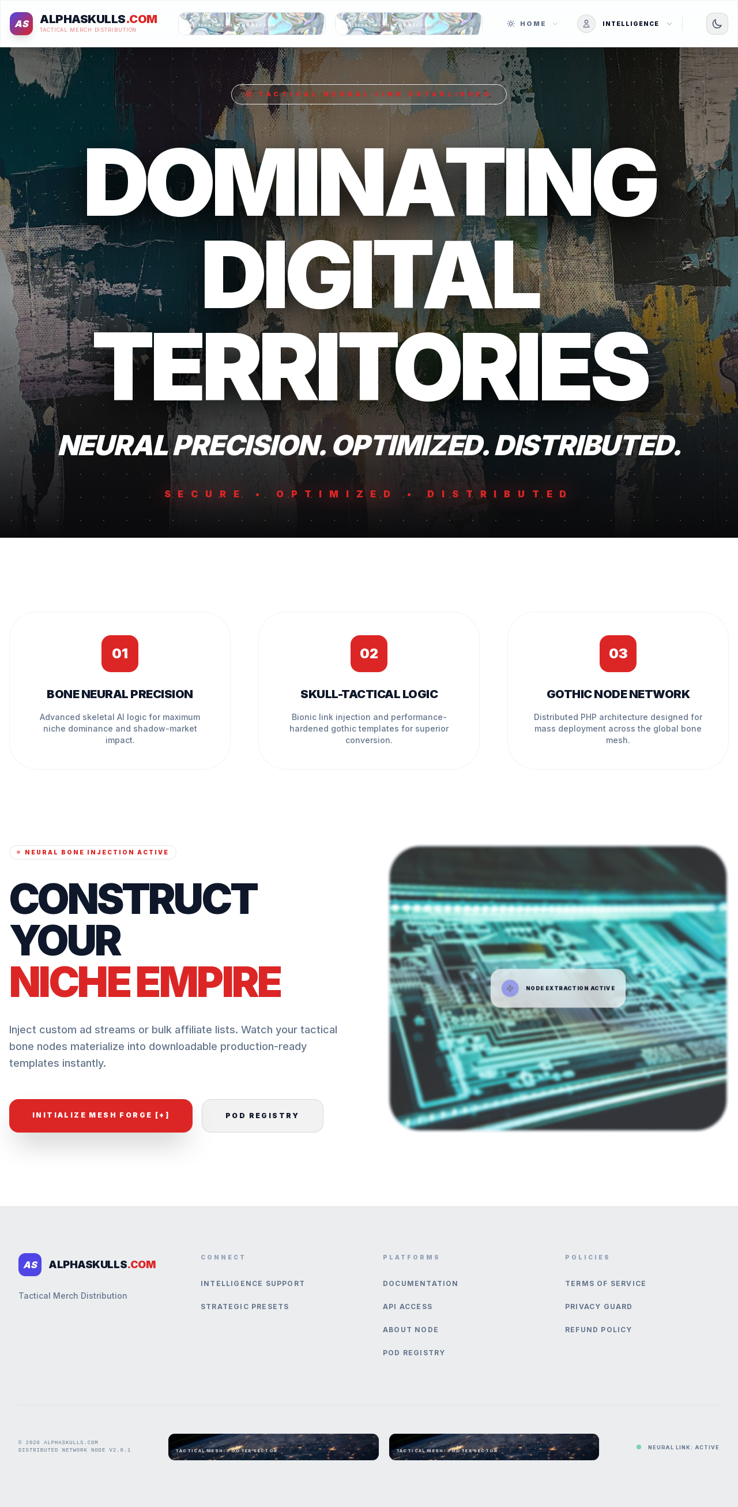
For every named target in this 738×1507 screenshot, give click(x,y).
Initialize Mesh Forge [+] (101, 1115)
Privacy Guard (599, 1306)
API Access (407, 1306)
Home (532, 23)
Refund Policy (598, 1329)
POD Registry (262, 1115)
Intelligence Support (253, 1283)
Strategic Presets (245, 1306)
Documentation (421, 1283)
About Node (411, 1329)
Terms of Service (605, 1283)
